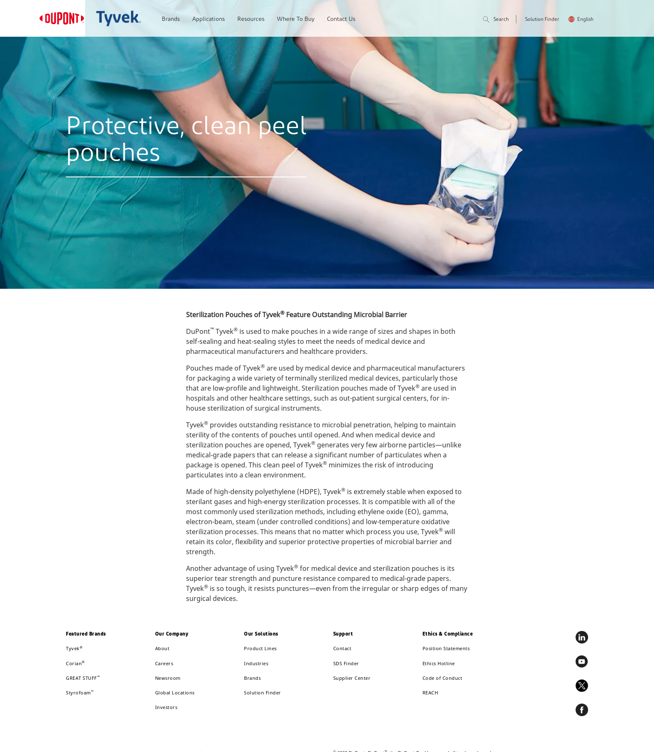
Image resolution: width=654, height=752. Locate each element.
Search (496, 20)
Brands (171, 19)
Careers (164, 663)
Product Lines (260, 648)
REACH (430, 692)
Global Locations (175, 692)
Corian (75, 663)
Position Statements (446, 648)
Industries (256, 663)
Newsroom (168, 678)
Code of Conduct (443, 678)
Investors (166, 707)
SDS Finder (346, 663)
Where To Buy (295, 19)
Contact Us (341, 19)
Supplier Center (352, 678)
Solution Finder (542, 19)
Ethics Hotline (439, 663)
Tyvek (74, 648)
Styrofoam (79, 692)
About (162, 648)
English (585, 19)
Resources (250, 19)
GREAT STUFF (83, 678)
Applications (208, 19)
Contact (342, 648)
